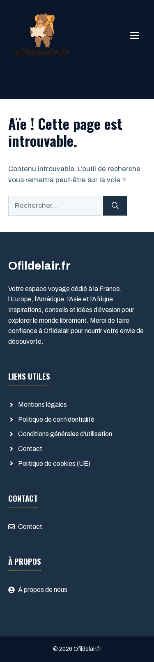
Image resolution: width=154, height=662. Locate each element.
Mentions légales (42, 404)
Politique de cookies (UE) (54, 463)
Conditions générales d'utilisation (65, 433)
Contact (30, 448)
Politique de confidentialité (56, 419)
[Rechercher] (115, 206)
